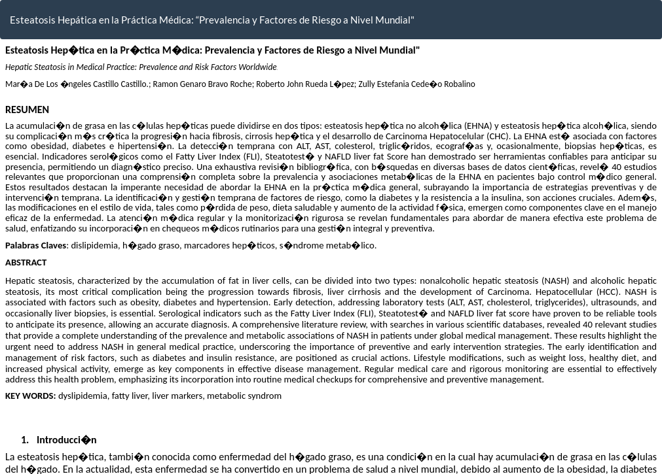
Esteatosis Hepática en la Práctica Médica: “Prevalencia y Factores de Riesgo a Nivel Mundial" (212, 19)
